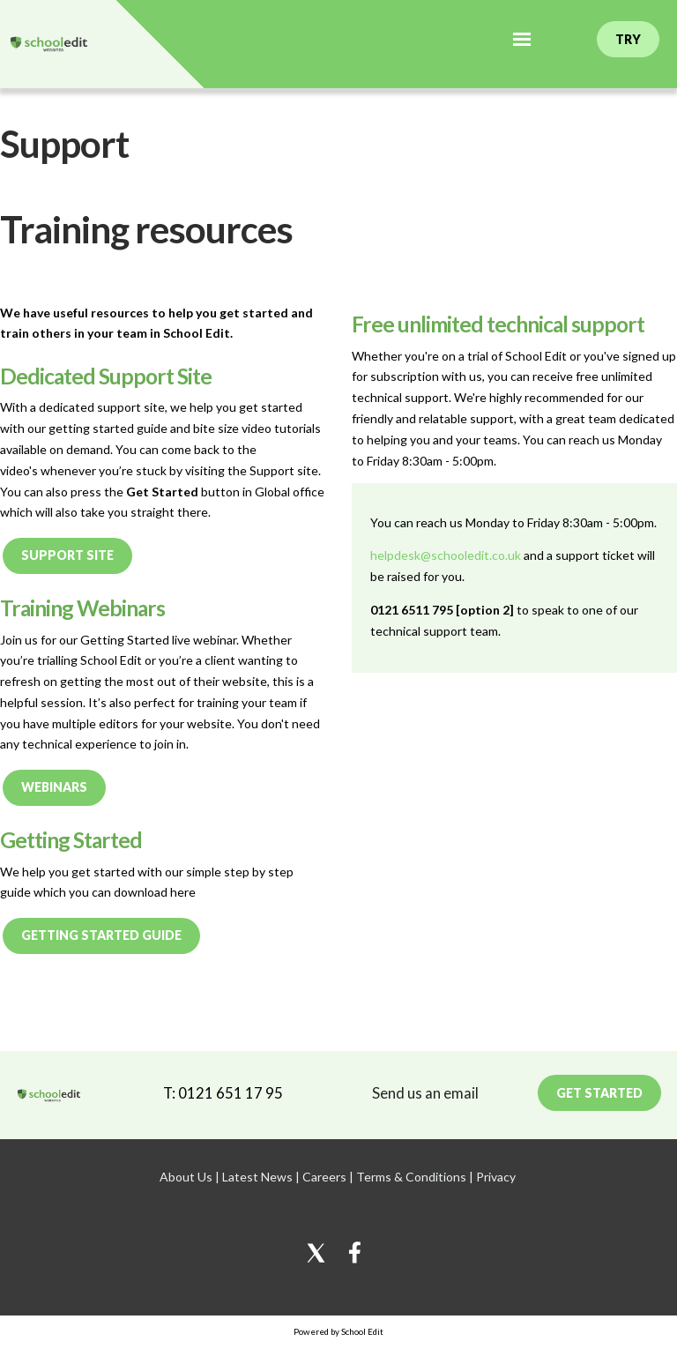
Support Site (67, 555)
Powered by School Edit (338, 1331)
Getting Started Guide (101, 935)
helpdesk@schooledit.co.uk (445, 555)
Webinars (54, 786)
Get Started (599, 1092)
